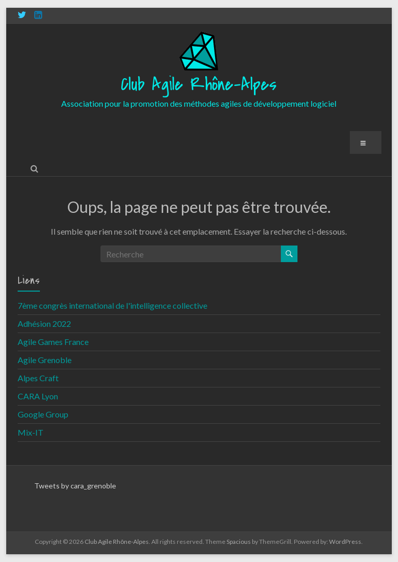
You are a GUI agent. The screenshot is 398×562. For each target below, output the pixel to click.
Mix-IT (31, 432)
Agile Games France (53, 342)
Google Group (43, 414)
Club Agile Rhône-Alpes (199, 84)
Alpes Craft (38, 378)
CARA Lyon (38, 396)
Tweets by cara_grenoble (75, 485)
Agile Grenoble (45, 360)
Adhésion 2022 (44, 323)
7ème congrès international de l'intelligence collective (112, 305)
